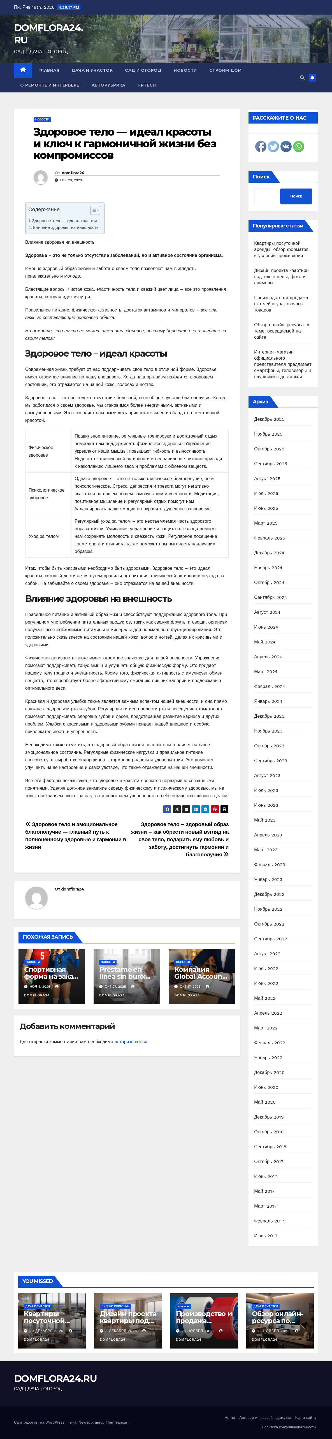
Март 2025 (265, 523)
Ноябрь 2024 (268, 567)
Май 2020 (265, 1102)
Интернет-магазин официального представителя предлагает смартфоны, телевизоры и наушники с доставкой (282, 364)
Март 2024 (265, 671)
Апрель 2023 (268, 835)
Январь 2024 (268, 701)
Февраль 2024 (269, 686)
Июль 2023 (266, 790)
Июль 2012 (265, 1235)
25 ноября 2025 (274, 1331)
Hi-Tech (147, 85)
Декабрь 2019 (269, 1117)
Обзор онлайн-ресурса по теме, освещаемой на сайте (282, 331)
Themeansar (116, 1422)
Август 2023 (267, 775)
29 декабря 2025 (47, 1331)
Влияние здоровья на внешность (66, 227)
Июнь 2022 (266, 983)
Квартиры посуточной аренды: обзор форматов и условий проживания (281, 249)
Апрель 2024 (268, 656)
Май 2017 (264, 1191)
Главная (48, 70)
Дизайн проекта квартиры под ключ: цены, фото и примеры (281, 276)
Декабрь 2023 (269, 716)
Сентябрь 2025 (270, 463)
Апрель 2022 (268, 1013)
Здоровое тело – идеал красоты (64, 220)
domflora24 (73, 172)
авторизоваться (131, 1041)
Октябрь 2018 (269, 1132)
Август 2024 (267, 612)
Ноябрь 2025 (268, 434)
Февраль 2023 (269, 864)
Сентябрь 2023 (270, 760)
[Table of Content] (95, 210)
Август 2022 (267, 953)
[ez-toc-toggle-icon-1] (92, 211)
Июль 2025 (266, 493)
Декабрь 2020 (269, 1072)
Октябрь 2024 (269, 582)
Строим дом (225, 70)
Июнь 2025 (266, 508)
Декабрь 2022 (269, 894)
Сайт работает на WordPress (40, 1422)
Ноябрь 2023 (268, 731)
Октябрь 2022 (269, 924)
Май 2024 (264, 642)
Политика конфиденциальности (289, 1427)
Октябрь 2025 (269, 449)
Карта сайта (305, 1417)
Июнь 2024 (266, 627)
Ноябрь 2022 (268, 909)
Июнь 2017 (265, 1176)
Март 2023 (265, 849)
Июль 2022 (266, 968)
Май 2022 (264, 998)
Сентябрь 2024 (270, 597)
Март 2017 (265, 1206)
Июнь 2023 (266, 805)
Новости (185, 70)
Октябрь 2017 (268, 1161)
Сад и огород (143, 70)
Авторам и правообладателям (265, 1417)
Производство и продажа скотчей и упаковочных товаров (281, 304)
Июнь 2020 (266, 1087)
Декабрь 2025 (269, 419)
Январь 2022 (268, 1057)
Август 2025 (267, 478)
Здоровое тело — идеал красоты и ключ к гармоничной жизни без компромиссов (125, 143)
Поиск (261, 177)
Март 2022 (265, 1028)
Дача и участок (92, 70)
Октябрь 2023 (269, 745)
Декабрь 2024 (269, 552)
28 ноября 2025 (198, 1331)
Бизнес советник (115, 1306)
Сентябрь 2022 (270, 938)
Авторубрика (109, 85)
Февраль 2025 (269, 538)
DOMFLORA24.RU (55, 1378)
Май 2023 (264, 820)
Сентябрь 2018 (270, 1146)
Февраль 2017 (269, 1221)
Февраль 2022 (269, 1042)
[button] (302, 77)
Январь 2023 (268, 879)
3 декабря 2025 (121, 1331)
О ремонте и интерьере (49, 85)
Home (230, 1417)
